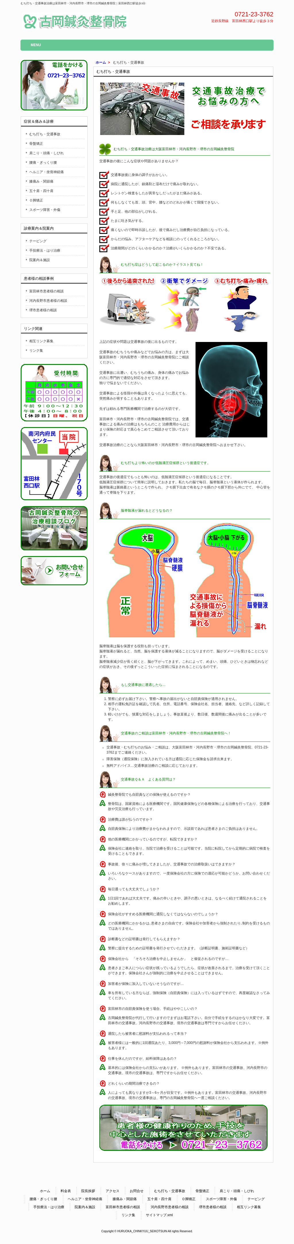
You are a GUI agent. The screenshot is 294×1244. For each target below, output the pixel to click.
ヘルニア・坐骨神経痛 (46, 172)
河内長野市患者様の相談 (48, 301)
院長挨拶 (88, 1191)
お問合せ (137, 1191)
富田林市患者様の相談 (46, 291)
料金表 (66, 1191)
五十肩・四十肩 (41, 191)
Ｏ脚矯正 (36, 200)
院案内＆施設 (39, 260)
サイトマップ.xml (159, 1215)
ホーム (101, 62)
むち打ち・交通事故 (44, 134)
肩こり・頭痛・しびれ (46, 153)
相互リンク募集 (41, 341)
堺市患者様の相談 (43, 310)
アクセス (112, 1191)
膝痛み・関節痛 (41, 181)
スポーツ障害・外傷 (44, 210)
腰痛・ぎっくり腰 (43, 163)
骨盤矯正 (36, 144)
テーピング (38, 241)
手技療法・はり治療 (44, 251)
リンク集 (36, 351)
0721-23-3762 (254, 14)
